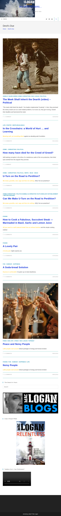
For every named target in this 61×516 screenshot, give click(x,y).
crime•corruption (9, 194)
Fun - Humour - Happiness (11, 264)
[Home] (4, 29)
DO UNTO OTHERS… (30, 6)
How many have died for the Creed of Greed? (28, 152)
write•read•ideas (18, 125)
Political (43, 96)
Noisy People (10, 365)
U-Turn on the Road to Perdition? (21, 176)
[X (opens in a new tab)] (46, 19)
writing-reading (9, 195)
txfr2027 (31, 341)
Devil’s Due (11, 29)
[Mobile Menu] (4, 19)
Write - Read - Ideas (31, 173)
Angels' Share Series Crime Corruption (16, 96)
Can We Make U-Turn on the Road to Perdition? (29, 198)
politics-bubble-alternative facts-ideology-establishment (37, 194)
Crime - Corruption (9, 149)
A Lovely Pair (10, 246)
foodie (5, 216)
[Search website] (56, 19)
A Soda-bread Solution (15, 267)
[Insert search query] (30, 387)
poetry (9, 125)
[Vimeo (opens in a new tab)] (52, 19)
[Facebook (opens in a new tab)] (49, 19)
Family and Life (8, 341)
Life (4, 125)
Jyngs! (16, 341)
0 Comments (8, 141)
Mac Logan (35, 96)
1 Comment (8, 116)
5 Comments (8, 353)
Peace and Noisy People (16, 344)
